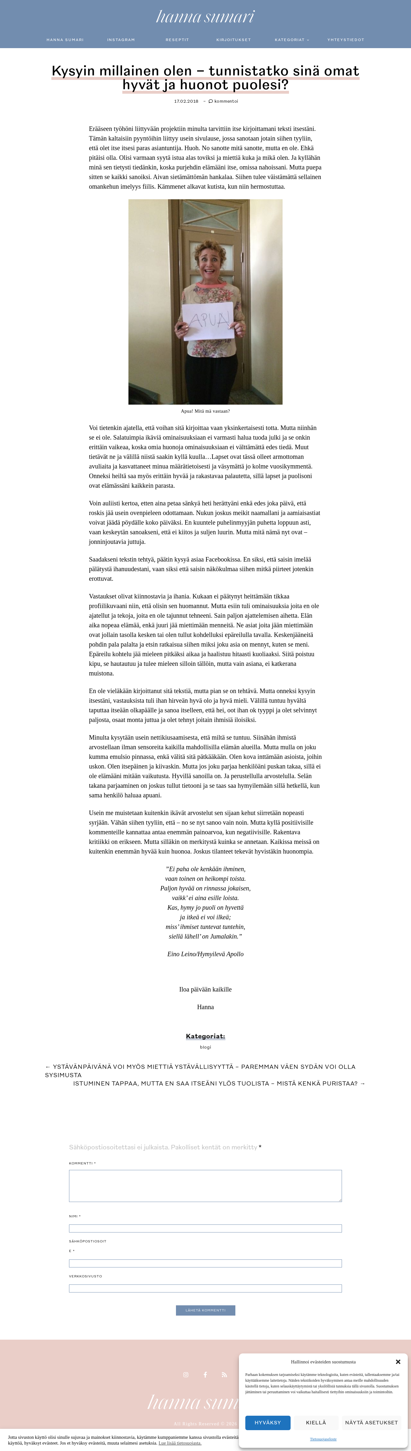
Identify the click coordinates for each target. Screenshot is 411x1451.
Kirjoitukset (233, 40)
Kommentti (82, 1161)
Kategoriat (290, 40)
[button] (398, 1362)
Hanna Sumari (65, 40)
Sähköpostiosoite (88, 1244)
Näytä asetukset (371, 1423)
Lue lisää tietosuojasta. (180, 1443)
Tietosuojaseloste (323, 1439)
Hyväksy (268, 1423)
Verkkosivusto (85, 1274)
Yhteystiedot (346, 40)
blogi (205, 1045)
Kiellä (316, 1423)
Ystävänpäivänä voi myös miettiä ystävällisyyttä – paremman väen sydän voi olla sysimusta (200, 1069)
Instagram (121, 40)
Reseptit (177, 40)
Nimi (75, 1214)
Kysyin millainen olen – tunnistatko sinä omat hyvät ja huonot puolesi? (205, 76)
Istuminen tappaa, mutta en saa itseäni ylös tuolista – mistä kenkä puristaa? (219, 1081)
